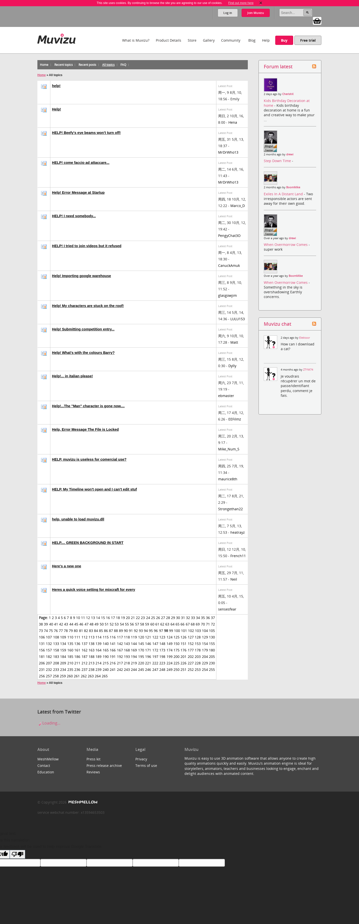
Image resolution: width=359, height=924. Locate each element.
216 (113, 663)
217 (120, 663)
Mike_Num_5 (228, 449)
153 (198, 643)
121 (148, 637)
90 (126, 630)
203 (198, 656)
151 (183, 643)
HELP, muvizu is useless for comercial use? (89, 459)
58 (142, 624)
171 (148, 650)
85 (101, 630)
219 (134, 663)
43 (66, 624)
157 (49, 650)
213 (91, 663)
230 (212, 663)
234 (63, 669)
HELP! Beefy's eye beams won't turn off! (86, 133)
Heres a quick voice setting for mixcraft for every (93, 590)
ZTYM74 (308, 369)
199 (170, 656)
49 (96, 624)
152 (191, 643)
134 (63, 643)
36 (208, 617)
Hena (232, 122)
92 (136, 630)
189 (98, 656)
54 (122, 624)
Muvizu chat (277, 324)
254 (205, 669)
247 (155, 669)
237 (85, 669)
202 (191, 656)
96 (156, 630)
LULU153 (237, 318)
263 (91, 676)
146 (148, 643)
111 (77, 637)
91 (131, 630)
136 (77, 643)
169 (134, 650)
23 (143, 617)
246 (148, 669)
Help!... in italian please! (72, 376)
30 (178, 617)
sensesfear (227, 609)
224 (170, 663)
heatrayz (237, 532)
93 (141, 630)
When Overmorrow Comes (286, 244)
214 (98, 663)
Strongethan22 (230, 509)
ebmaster (226, 395)
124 (170, 637)
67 (188, 624)
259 (63, 676)
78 (66, 630)
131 (42, 643)
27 (163, 617)
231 (42, 669)
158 (56, 650)
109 (63, 637)
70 (203, 624)
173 (162, 650)
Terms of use (146, 765)
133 (56, 643)
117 (120, 637)
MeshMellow (48, 759)
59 (147, 624)
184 (63, 656)
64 (173, 624)
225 (177, 663)
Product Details (168, 40)
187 (85, 656)
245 (141, 669)
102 (191, 630)
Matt (234, 342)
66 (182, 624)
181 (42, 656)
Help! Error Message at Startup (78, 193)
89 (121, 630)
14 (98, 617)
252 (191, 669)
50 (102, 624)
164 (98, 650)
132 (49, 643)
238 (91, 669)
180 (212, 650)
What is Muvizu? (135, 40)
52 (112, 624)
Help (266, 40)
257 (49, 676)
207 (49, 663)
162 (85, 650)
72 (213, 624)
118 (127, 637)
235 (70, 669)
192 (120, 656)
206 (42, 663)
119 (134, 637)
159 (63, 650)
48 (91, 624)
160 (70, 650)
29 (173, 617)
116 (113, 637)
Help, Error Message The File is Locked (85, 429)
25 (153, 617)
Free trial (308, 40)
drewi (289, 154)
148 (162, 643)
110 (70, 637)
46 (81, 624)
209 (63, 663)
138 (91, 643)
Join (255, 13)
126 (183, 637)
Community (230, 40)
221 (148, 663)
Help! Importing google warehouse (81, 276)
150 (177, 643)
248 (162, 669)
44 (71, 624)
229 (205, 663)
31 (183, 617)
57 (137, 624)
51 (107, 624)
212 (85, 663)
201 (183, 656)
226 (183, 663)
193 (127, 656)
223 (162, 663)
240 (106, 669)
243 (127, 669)
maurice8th (227, 479)
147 (155, 643)
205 (212, 656)
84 (96, 630)
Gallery (209, 40)
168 (127, 650)
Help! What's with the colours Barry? (83, 353)
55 (127, 624)
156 (42, 650)
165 (106, 650)
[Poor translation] (17, 854)
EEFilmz (234, 419)
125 (177, 637)
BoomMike (293, 187)
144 (134, 643)
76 (56, 630)
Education (45, 772)
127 (191, 637)
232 (49, 669)
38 (41, 624)
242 (120, 669)
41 (56, 624)
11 (83, 617)
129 (205, 637)
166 (113, 650)
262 (84, 676)
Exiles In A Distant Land (284, 194)
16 (108, 617)
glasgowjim (227, 295)
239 (98, 669)
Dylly (232, 365)
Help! (56, 109)
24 (148, 617)
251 (183, 669)
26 (158, 617)
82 (86, 630)
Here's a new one (66, 566)
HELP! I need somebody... (74, 216)
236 (77, 669)
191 (113, 656)
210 (70, 663)
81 (81, 630)
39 (46, 624)
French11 (238, 555)
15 (103, 617)
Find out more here (240, 3)
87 (111, 630)
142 (120, 643)
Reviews (93, 772)
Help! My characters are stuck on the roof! (88, 306)
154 (205, 643)
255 (212, 669)
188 (91, 656)
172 (155, 650)
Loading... (48, 723)
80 (76, 630)
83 (91, 630)
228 (198, 663)
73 (41, 630)
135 (70, 643)
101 (184, 630)
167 (120, 650)
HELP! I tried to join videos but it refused (86, 246)
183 (56, 656)
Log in (227, 13)
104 (205, 630)
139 (98, 643)
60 (152, 624)
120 (141, 637)
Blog (252, 40)
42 (61, 624)
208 (56, 663)
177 (191, 650)
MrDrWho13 (228, 152)
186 (77, 656)
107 (49, 637)
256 (42, 676)
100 (177, 630)
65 (178, 624)
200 (177, 656)
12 (88, 617)
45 (76, 624)
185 (70, 656)
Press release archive (104, 765)
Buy (284, 40)
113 (91, 637)
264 (98, 676)
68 (193, 624)
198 (162, 656)
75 (51, 630)
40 (51, 624)
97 (161, 630)
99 (171, 630)
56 (132, 624)
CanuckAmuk (229, 265)
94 (146, 630)
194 (134, 656)
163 (91, 650)
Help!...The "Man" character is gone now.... (88, 406)
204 (205, 656)
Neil (233, 579)
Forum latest (278, 66)
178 (198, 650)
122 (155, 637)
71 (208, 624)
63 (167, 624)
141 (113, 643)
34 (198, 617)
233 (56, 669)
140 (106, 643)
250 (177, 669)
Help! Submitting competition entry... (83, 329)
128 (198, 637)
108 (56, 637)
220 (141, 663)
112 (85, 637)
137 (85, 643)
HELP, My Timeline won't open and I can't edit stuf (94, 489)
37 (213, 617)
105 (212, 630)
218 (127, 663)
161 (77, 650)
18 (118, 617)
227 (191, 663)
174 (170, 650)
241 (113, 669)
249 (170, 669)
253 (198, 669)
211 (77, 663)
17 (113, 617)
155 (212, 643)
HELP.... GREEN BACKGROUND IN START (88, 543)
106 (42, 637)
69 (198, 624)
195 (141, 656)
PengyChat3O (229, 235)
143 (127, 643)
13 (93, 617)
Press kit (93, 759)
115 (106, 637)
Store (192, 40)
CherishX (287, 94)
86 (106, 630)
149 (170, 643)
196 (148, 656)
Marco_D (237, 205)
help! (56, 86)
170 (141, 650)
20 (128, 617)
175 (177, 650)
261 (77, 676)
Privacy (141, 759)
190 (106, 656)
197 (155, 656)
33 (193, 617)
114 (98, 637)
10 (78, 617)
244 (134, 669)
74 (46, 630)
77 (61, 630)
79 (71, 630)
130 (212, 637)
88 (116, 630)
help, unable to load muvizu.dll (78, 519)
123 (162, 637)
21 (133, 617)
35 (203, 617)
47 (87, 624)
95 (151, 630)
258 (56, 676)
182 (49, 656)
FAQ (123, 65)
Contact (43, 765)
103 (198, 630)
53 (117, 624)
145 (141, 643)
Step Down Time (278, 160)
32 (188, 617)
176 (183, 650)
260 (70, 676)
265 (105, 676)
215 (106, 663)
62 (162, 624)
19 (123, 617)
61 (157, 624)
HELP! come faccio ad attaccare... (80, 163)
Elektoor (304, 337)
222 (155, 663)
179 (205, 650)
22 (138, 617)
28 (168, 617)
